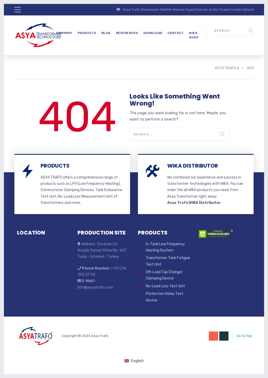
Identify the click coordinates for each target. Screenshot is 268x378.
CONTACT (176, 33)
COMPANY (64, 33)
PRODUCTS (87, 33)
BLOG (106, 33)
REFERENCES (127, 33)
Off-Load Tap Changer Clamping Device (164, 275)
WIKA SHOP (193, 35)
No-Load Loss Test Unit (165, 286)
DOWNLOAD (152, 33)
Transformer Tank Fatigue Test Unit (168, 261)
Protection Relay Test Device (164, 296)
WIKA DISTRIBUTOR (192, 165)
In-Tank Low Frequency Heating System (165, 247)
